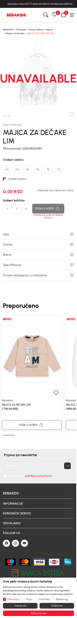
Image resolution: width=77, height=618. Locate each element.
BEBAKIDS (8, 29)
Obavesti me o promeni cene (55, 190)
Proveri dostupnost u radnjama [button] (38, 275)
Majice (49, 29)
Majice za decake (15, 33)
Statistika (44, 599)
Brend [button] (38, 255)
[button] (63, 15)
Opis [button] (38, 234)
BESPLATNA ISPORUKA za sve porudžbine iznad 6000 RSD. (38, 3)
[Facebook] (6, 543)
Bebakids (7, 400)
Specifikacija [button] (38, 265)
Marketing (62, 599)
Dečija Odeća (36, 29)
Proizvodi (21, 29)
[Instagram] (15, 543)
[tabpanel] (32, 373)
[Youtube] (24, 543)
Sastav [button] (38, 244)
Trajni (28, 599)
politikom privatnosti (38, 476)
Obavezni (13, 599)
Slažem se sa (30, 476)
